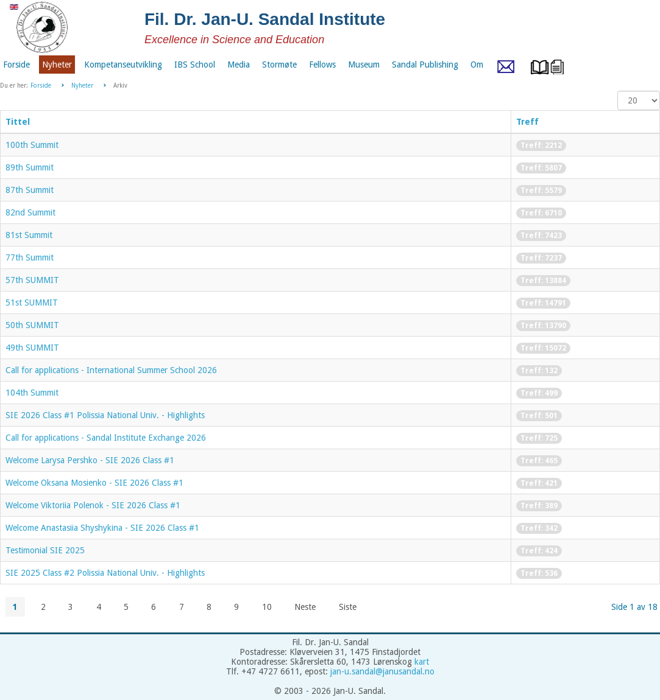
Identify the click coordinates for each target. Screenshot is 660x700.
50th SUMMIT (32, 325)
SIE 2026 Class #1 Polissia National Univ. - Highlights (105, 415)
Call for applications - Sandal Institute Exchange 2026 (105, 438)
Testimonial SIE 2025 (45, 550)
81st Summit (28, 235)
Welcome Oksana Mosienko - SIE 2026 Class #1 (94, 483)
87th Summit (29, 190)
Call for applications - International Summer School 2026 (111, 370)
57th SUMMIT (32, 280)
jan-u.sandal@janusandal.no (382, 671)
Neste (305, 607)
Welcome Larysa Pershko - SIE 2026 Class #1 (89, 460)
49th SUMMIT (32, 347)
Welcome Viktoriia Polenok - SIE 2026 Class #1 (92, 505)
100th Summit (32, 145)
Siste (348, 607)
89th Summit (29, 167)
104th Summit (32, 392)
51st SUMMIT (31, 302)
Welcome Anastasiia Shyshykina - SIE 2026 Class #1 (102, 528)
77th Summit (29, 257)
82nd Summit (30, 212)
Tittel (17, 122)
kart (421, 662)
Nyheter (82, 85)
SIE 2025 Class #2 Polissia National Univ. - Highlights (105, 573)
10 (267, 607)
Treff (527, 122)
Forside (40, 85)
